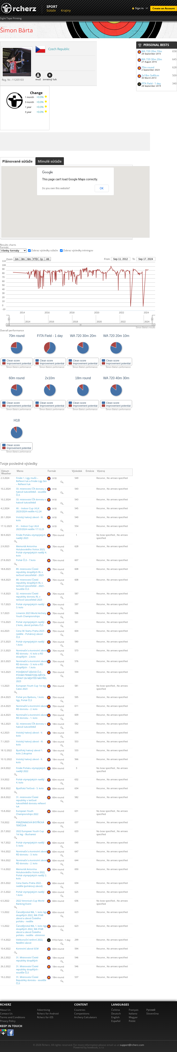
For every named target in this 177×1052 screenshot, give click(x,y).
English (115, 1017)
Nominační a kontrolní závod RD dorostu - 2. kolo (31, 708)
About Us (5, 1010)
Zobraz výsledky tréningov (78, 250)
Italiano (133, 1013)
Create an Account (163, 8)
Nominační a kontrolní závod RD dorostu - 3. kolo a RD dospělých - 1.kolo (31, 664)
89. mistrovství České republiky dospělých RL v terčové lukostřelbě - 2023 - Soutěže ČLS (30, 584)
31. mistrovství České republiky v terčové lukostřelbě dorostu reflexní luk (31, 802)
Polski (132, 1021)
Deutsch (116, 1013)
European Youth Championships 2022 (27, 813)
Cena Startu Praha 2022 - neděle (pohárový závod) (29, 885)
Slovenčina (152, 1013)
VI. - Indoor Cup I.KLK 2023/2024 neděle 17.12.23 (30, 528)
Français (133, 1010)
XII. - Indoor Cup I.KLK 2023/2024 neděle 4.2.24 (28, 510)
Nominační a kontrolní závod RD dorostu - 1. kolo (31, 716)
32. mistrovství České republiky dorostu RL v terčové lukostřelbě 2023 (29, 596)
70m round (148, 67)
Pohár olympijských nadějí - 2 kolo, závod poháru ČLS (31, 624)
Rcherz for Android (48, 1013)
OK (101, 188)
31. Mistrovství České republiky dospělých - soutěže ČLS (27, 969)
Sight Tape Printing (11, 18)
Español (115, 1021)
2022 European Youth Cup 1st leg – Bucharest (30, 833)
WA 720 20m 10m (152, 51)
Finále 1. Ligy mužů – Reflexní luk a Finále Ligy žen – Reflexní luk (31, 481)
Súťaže (51, 10)
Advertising (43, 1010)
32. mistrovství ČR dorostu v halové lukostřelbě (31, 725)
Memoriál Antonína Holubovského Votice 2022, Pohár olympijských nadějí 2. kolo (31, 874)
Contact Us (6, 1013)
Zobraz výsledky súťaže (44, 250)
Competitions (81, 1013)
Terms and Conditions (12, 1017)
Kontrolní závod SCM (27, 948)
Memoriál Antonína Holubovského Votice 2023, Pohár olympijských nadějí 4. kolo (31, 551)
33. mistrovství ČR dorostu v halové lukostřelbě (31, 501)
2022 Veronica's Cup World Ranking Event (30, 902)
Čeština (115, 1010)
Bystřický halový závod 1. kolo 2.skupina (29, 752)
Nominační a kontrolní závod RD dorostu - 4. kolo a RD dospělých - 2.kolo (31, 653)
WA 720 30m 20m (152, 59)
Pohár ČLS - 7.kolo (26, 560)
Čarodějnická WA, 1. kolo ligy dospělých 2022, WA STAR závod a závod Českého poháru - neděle (31, 917)
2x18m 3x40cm (150, 75)
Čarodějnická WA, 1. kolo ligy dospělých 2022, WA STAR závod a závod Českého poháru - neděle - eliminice (31, 930)
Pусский (150, 1010)
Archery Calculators (85, 1017)
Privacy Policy (7, 1021)
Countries (79, 1010)
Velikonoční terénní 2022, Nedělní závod (29, 941)
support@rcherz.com (132, 1045)
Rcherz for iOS (45, 1017)
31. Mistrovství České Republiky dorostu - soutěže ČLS (31, 980)
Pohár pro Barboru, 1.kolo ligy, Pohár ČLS (30, 699)
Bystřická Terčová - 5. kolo (30, 788)
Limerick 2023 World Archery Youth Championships (31, 615)
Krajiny (66, 10)
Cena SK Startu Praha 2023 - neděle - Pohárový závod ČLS (31, 634)
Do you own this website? (56, 188)
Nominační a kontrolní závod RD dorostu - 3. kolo (31, 853)
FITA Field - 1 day (151, 83)
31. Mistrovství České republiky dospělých (27, 959)
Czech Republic (58, 49)
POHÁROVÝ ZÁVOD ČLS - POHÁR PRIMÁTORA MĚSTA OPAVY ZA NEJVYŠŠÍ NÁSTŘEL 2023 (31, 677)
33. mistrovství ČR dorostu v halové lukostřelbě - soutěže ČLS (31, 491)
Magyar (133, 1017)
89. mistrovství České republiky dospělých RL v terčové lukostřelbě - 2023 (29, 572)
